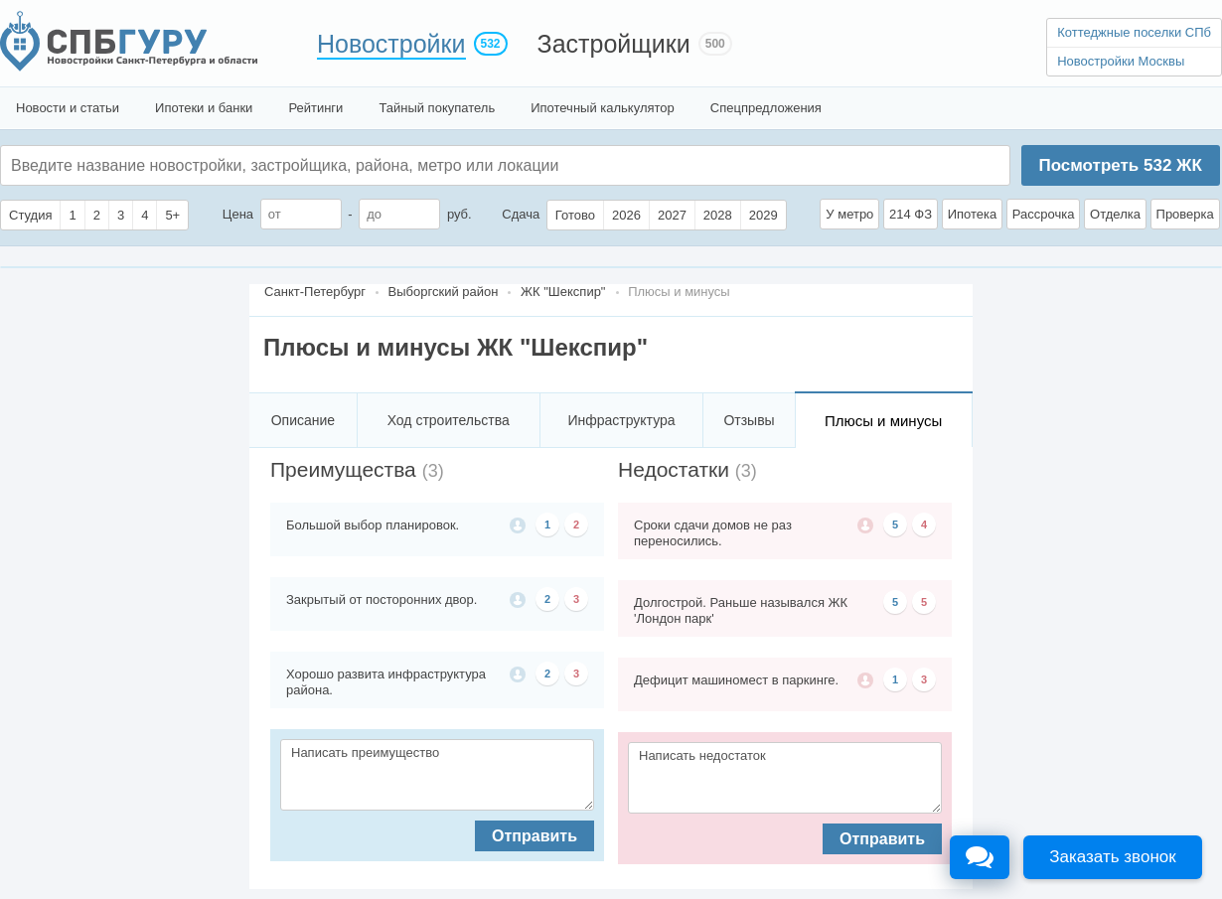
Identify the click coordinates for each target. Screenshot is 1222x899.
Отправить (534, 835)
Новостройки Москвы (1120, 61)
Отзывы (748, 420)
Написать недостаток (785, 778)
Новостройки (391, 44)
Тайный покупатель (437, 107)
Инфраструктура (621, 420)
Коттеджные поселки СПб (1134, 32)
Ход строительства (448, 420)
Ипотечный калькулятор (603, 107)
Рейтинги (315, 107)
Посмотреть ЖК (1119, 165)
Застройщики (613, 44)
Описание (303, 420)
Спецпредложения (766, 107)
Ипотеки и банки (203, 107)
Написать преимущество (437, 775)
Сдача (520, 214)
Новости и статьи (67, 107)
